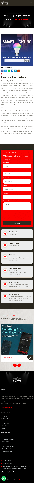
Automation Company (8, 439)
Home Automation (8, 360)
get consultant (7, 407)
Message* (6, 201)
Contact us (5, 418)
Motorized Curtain (7, 451)
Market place (5, 425)
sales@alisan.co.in (14, 245)
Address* (6, 193)
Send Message (17, 223)
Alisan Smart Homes (21, 480)
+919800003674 (13, 234)
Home (8, 19)
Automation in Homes (7, 448)
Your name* (6, 162)
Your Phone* (6, 170)
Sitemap (4, 421)
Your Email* (6, 177)
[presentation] (14, 214)
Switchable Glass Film (8, 446)
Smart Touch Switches (8, 444)
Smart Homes (5, 441)
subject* (5, 185)
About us (4, 416)
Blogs (3, 428)
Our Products (5, 423)
